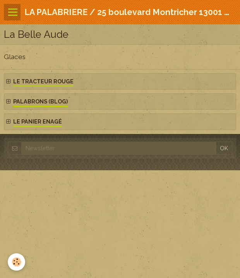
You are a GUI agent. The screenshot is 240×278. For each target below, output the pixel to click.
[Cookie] (16, 262)
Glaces (15, 57)
